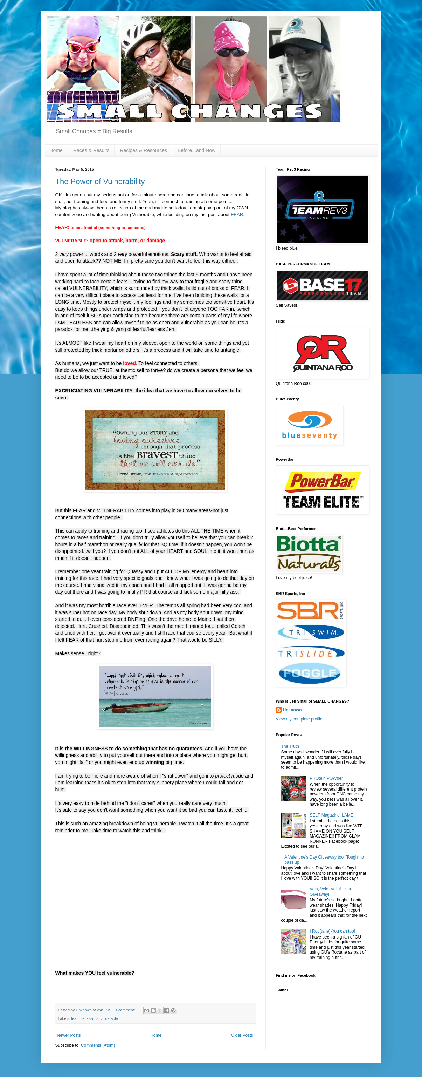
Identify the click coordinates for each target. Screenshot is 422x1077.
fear (74, 1018)
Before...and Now (196, 150)
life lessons (88, 1018)
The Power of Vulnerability (100, 181)
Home (56, 150)
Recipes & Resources (143, 150)
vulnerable (109, 1018)
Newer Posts (69, 1035)
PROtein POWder (326, 778)
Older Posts (242, 1035)
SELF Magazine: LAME (331, 815)
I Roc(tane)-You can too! (332, 931)
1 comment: (125, 1010)
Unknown (292, 709)
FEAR (237, 214)
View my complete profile (299, 719)
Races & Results (91, 150)
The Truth (290, 746)
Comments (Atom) (98, 1045)
